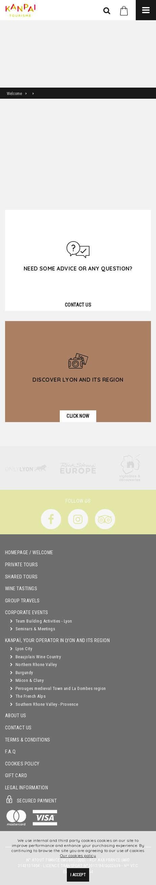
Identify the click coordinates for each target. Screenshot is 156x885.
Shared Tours (21, 577)
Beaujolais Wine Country (35, 656)
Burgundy (21, 672)
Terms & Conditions (27, 740)
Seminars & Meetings (32, 628)
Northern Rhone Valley (33, 664)
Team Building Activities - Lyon (41, 621)
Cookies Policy (22, 764)
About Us (15, 716)
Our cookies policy (78, 855)
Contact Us (18, 728)
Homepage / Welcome (29, 553)
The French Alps (28, 696)
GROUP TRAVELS (22, 601)
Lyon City (21, 648)
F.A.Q (10, 752)
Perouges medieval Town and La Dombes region (58, 688)
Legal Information (26, 788)
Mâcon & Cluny (27, 680)
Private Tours (21, 565)
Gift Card (16, 776)
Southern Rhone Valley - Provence (44, 704)
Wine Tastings (21, 589)
